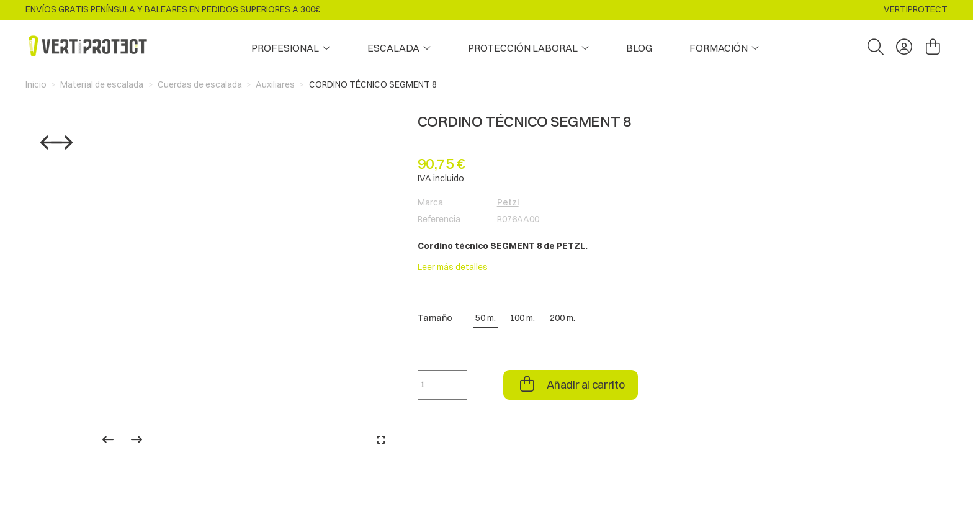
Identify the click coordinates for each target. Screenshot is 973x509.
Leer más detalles (453, 267)
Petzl (508, 202)
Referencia (439, 219)
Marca (430, 202)
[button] (724, 48)
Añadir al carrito (585, 384)
